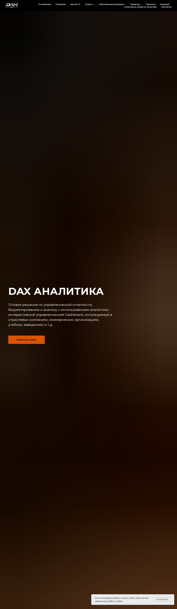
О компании (44, 4)
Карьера (164, 4)
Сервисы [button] (135, 4)
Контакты (166, 7)
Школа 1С (75, 4)
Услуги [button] (88, 4)
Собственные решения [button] (111, 4)
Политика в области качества (140, 7)
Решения (61, 4)
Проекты (151, 4)
